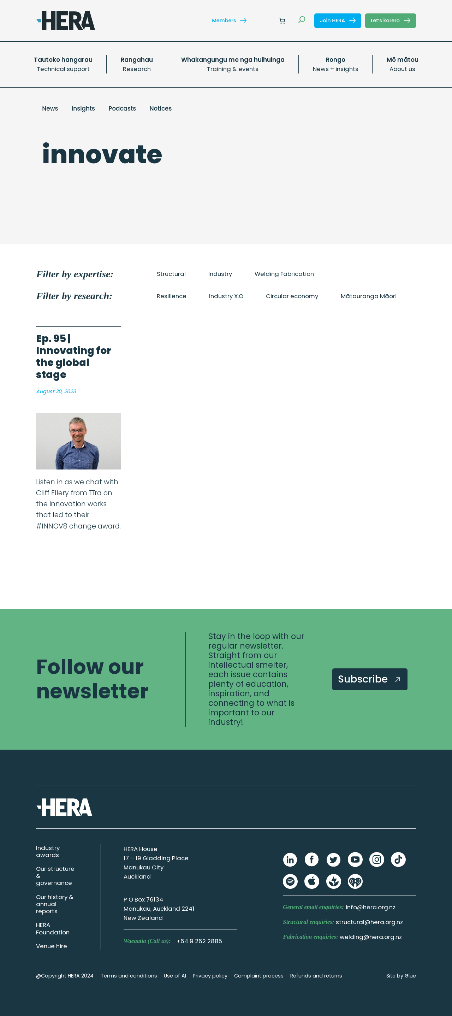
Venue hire (51, 946)
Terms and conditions (129, 975)
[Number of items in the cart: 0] (282, 20)
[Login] (265, 21)
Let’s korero (390, 20)
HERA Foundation (53, 928)
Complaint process (259, 975)
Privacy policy (210, 975)
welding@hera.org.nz (371, 937)
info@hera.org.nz (371, 907)
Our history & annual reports (54, 904)
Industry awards (48, 851)
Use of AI (175, 975)
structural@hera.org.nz (369, 922)
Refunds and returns (316, 975)
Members (229, 20)
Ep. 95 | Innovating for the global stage (73, 357)
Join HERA (338, 20)
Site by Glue (401, 975)
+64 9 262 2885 (199, 941)
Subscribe (370, 679)
